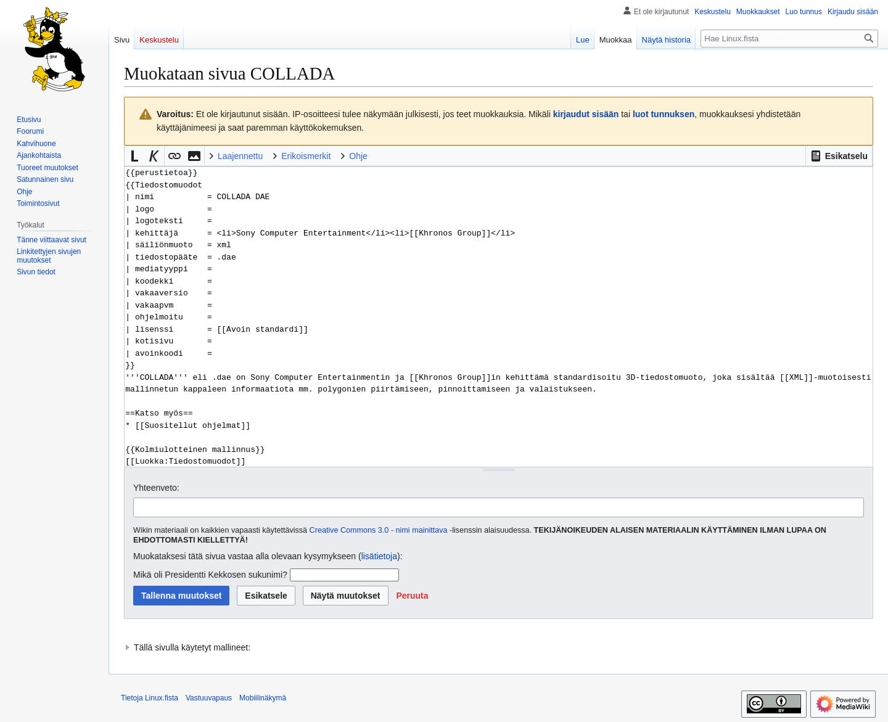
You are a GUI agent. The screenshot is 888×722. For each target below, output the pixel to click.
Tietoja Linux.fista (149, 698)
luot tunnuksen (663, 114)
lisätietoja (379, 556)
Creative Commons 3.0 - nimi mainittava (379, 530)
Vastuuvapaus (209, 698)
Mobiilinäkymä (262, 698)
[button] (839, 156)
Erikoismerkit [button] (306, 156)
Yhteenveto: (156, 488)
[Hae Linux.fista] (789, 38)
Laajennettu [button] (240, 156)
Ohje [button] (358, 156)
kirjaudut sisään (586, 114)
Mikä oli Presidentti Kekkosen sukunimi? (210, 575)
